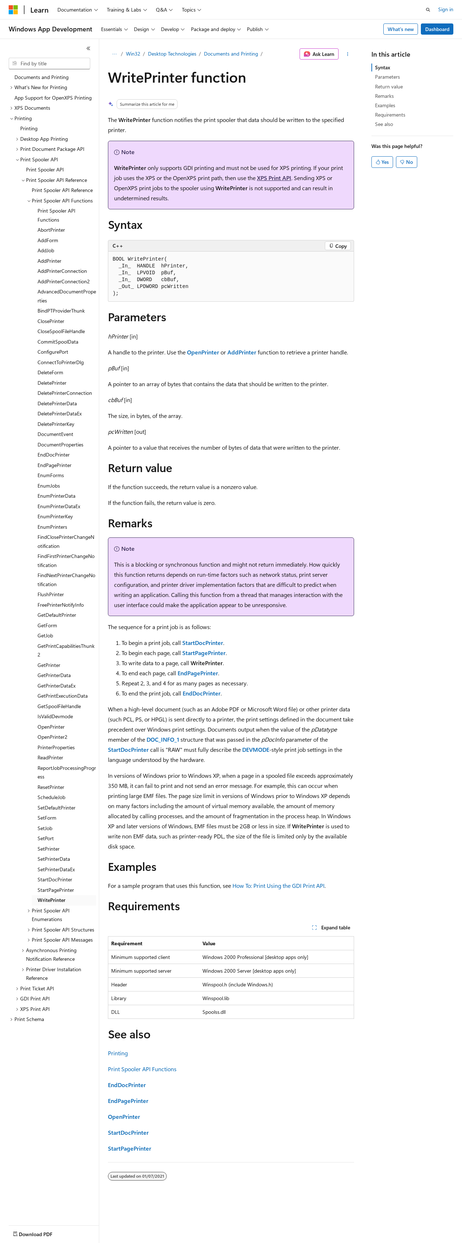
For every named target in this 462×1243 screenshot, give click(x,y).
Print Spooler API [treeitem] (45, 169)
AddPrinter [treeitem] (49, 260)
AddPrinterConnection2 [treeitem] (64, 281)
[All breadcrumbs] (114, 54)
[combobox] (49, 63)
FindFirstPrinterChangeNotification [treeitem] (66, 560)
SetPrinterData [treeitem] (54, 858)
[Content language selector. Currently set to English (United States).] (42, 1232)
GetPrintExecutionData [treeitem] (63, 695)
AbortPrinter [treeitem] (51, 229)
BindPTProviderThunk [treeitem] (61, 310)
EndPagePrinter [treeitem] (54, 465)
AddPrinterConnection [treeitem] (62, 270)
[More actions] (347, 54)
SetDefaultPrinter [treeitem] (56, 807)
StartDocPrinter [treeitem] (55, 879)
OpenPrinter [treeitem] (51, 726)
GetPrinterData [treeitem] (54, 675)
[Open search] (428, 9)
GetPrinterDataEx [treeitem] (56, 685)
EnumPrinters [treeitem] (52, 526)
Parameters (387, 76)
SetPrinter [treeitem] (49, 848)
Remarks (384, 95)
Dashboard (437, 29)
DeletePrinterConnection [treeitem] (65, 392)
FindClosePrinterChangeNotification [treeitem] (66, 541)
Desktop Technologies (172, 53)
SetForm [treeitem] (47, 817)
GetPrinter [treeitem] (49, 665)
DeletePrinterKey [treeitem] (56, 423)
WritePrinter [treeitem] (51, 900)
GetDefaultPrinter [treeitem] (57, 614)
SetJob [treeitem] (45, 828)
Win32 (133, 53)
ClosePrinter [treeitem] (51, 321)
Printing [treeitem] (29, 128)
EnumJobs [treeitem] (49, 485)
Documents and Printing (231, 53)
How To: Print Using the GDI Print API (278, 885)
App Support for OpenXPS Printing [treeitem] (53, 97)
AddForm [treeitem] (48, 240)
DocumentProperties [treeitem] (60, 444)
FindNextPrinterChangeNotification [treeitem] (66, 580)
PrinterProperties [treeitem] (56, 747)
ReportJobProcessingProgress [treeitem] (67, 772)
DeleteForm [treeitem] (50, 372)
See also (384, 124)
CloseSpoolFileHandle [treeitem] (61, 331)
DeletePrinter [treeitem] (52, 382)
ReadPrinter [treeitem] (50, 757)
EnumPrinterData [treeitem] (56, 495)
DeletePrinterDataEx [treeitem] (60, 413)
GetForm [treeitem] (47, 625)
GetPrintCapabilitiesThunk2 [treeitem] (66, 650)
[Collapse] (88, 48)
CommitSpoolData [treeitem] (58, 341)
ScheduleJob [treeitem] (51, 797)
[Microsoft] (13, 9)
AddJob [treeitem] (46, 250)
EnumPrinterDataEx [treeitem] (59, 506)
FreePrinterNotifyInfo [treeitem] (61, 604)
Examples (385, 105)
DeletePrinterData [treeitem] (57, 403)
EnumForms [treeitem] (51, 475)
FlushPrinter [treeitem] (51, 594)
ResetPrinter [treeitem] (51, 787)
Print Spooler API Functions (142, 1069)
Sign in (445, 9)
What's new (401, 29)
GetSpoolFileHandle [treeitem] (59, 706)
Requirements (390, 114)
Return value (389, 86)
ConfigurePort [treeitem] (53, 351)
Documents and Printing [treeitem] (41, 77)
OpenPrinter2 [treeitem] (52, 736)
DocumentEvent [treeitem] (55, 434)
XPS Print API (274, 178)
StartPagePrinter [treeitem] (56, 889)
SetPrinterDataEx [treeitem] (56, 869)
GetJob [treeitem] (45, 635)
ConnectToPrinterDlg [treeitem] (61, 362)
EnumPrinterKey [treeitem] (55, 516)
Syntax (382, 67)
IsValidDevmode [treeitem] (55, 716)
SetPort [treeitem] (46, 838)
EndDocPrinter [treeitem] (54, 454)
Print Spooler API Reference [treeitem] (62, 190)
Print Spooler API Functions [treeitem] (56, 215)
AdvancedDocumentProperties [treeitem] (67, 296)
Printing (118, 1053)
